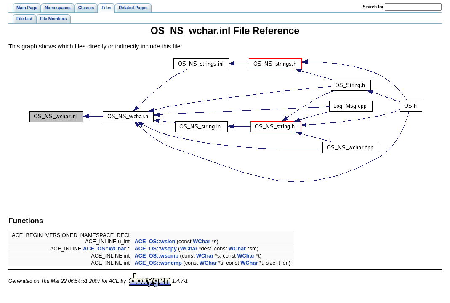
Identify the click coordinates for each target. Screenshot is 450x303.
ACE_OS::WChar (104, 248)
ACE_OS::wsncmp (158, 263)
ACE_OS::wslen (155, 241)
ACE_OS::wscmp (157, 255)
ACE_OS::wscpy (156, 248)
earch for (373, 7)
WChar (201, 241)
